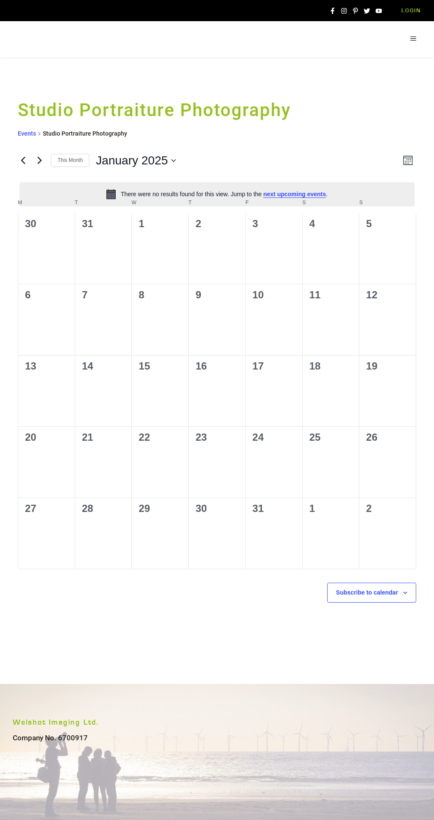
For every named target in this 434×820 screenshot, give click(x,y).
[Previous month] (23, 161)
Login (411, 11)
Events (27, 133)
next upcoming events (294, 194)
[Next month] (39, 161)
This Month (70, 160)
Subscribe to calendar (367, 592)
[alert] (217, 194)
